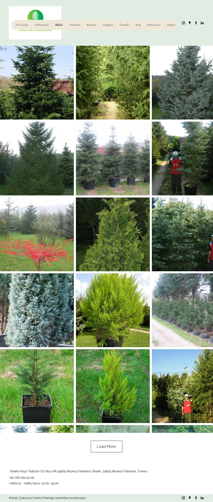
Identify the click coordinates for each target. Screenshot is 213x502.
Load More (106, 446)
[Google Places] (190, 23)
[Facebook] (196, 23)
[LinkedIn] (202, 23)
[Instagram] (183, 23)
